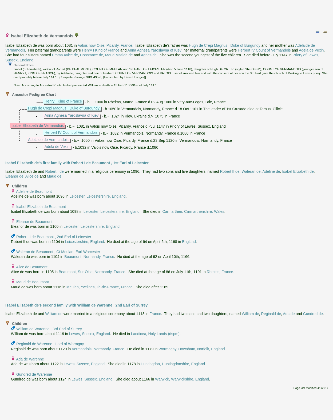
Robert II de (229, 171)
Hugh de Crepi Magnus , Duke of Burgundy (224, 45)
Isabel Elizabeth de (298, 171)
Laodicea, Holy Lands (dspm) (155, 334)
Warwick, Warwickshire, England (182, 379)
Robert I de (54, 171)
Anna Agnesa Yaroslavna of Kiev (155, 50)
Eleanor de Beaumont (34, 221)
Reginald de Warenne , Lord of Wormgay (50, 344)
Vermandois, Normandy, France (98, 349)
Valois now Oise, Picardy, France (105, 45)
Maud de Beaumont (32, 282)
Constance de (91, 55)
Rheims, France (220, 272)
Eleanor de (14, 176)
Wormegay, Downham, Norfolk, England (191, 349)
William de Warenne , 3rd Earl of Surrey (49, 329)
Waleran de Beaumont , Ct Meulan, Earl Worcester (58, 252)
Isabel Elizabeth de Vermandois (37, 125)
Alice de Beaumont (31, 267)
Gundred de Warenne (34, 374)
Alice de (32, 176)
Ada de (289, 314)
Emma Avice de (65, 55)
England (189, 242)
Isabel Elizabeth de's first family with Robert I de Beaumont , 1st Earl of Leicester (77, 163)
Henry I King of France (100, 50)
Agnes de (149, 55)
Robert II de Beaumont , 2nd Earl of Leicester (53, 237)
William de (53, 314)
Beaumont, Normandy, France (89, 256)
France (155, 314)
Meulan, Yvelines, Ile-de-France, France (99, 287)
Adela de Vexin (311, 50)
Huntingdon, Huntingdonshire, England (173, 364)
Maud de (54, 176)
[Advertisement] (167, 14)
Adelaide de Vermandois (48, 140)
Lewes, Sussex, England (89, 334)
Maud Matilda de (119, 55)
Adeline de (271, 171)
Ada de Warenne (30, 359)
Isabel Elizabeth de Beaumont (41, 207)
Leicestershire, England (84, 242)
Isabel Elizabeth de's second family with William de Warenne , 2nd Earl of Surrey (76, 305)
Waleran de (250, 171)
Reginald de (271, 314)
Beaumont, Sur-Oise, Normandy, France (92, 272)
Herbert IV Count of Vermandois (264, 50)
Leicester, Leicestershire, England (98, 196)
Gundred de (313, 314)
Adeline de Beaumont (34, 191)
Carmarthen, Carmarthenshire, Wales (193, 211)
